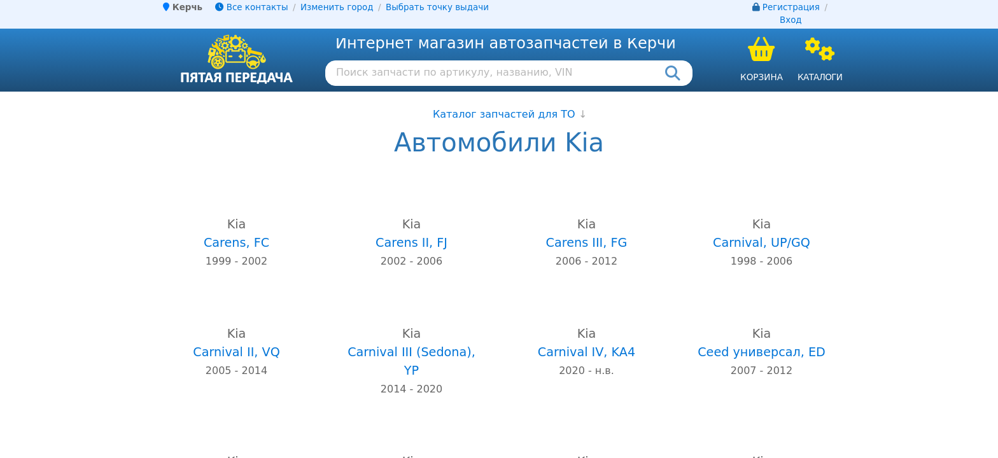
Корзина (761, 77)
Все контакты (251, 7)
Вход (791, 20)
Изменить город (336, 7)
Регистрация (791, 7)
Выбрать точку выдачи (437, 7)
